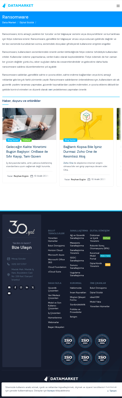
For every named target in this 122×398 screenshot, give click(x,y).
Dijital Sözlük (27, 22)
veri (50, 89)
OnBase (26, 140)
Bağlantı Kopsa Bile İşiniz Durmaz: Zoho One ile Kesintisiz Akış (83, 152)
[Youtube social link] (9, 293)
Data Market (9, 22)
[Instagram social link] (21, 287)
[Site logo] (17, 6)
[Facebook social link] (15, 287)
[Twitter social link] (32, 287)
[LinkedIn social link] (27, 287)
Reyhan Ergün (21, 176)
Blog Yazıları (13, 140)
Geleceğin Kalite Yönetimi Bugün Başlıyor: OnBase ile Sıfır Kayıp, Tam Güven (27, 152)
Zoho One (69, 163)
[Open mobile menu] (118, 6)
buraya (51, 390)
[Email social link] (9, 287)
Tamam (113, 391)
